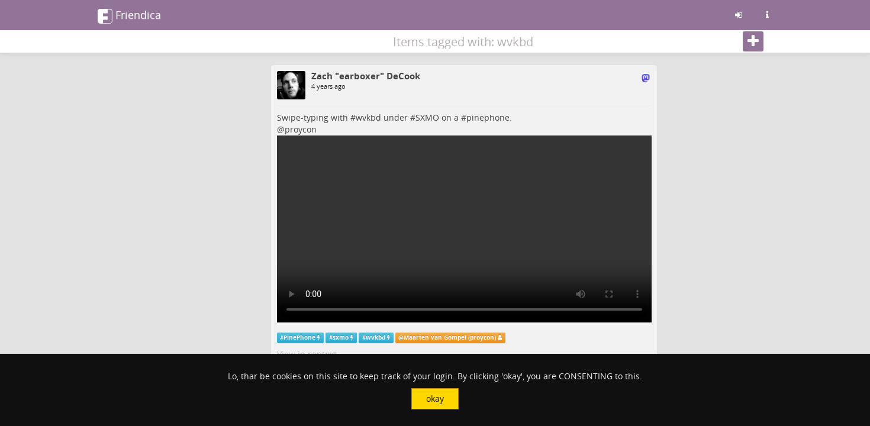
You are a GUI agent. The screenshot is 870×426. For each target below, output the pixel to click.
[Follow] (753, 41)
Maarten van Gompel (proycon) (450, 337)
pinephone (488, 117)
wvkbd (368, 117)
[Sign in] (738, 15)
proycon (301, 129)
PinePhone (299, 337)
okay (435, 398)
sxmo (341, 337)
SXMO (427, 117)
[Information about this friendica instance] (767, 15)
